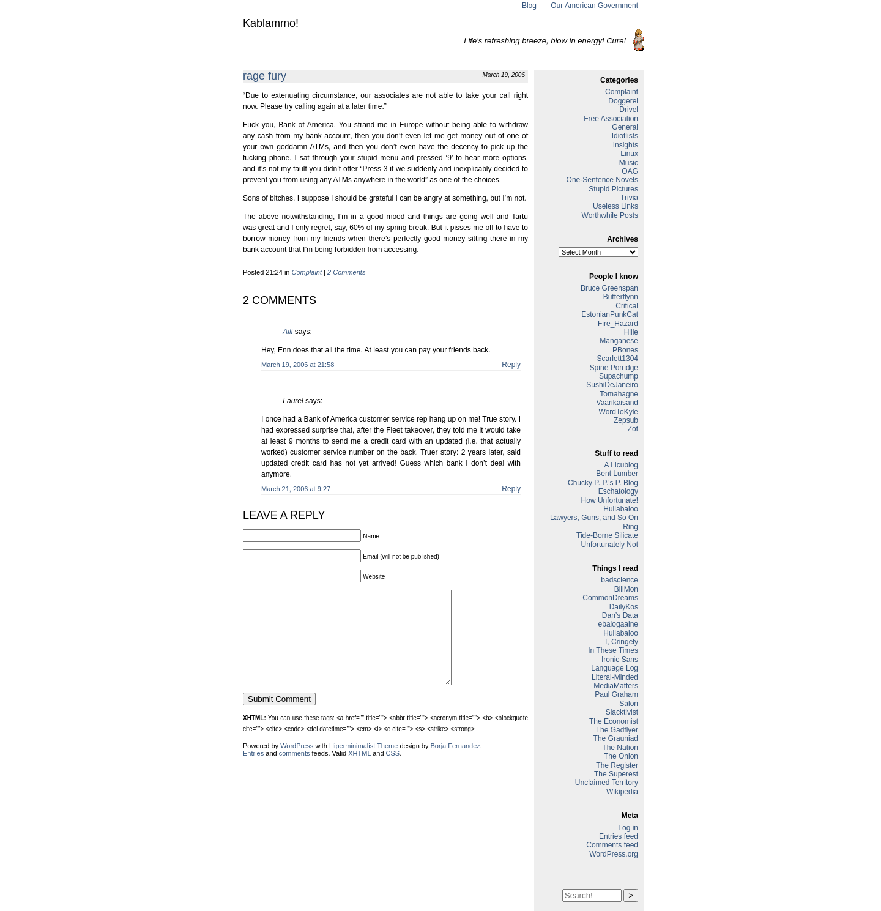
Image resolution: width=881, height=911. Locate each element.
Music (628, 162)
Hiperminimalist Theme (363, 764)
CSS (393, 771)
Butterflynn (620, 296)
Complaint (307, 272)
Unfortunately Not (609, 544)
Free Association (611, 118)
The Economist (613, 721)
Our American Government (594, 5)
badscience (619, 580)
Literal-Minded (615, 677)
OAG (630, 171)
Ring (630, 526)
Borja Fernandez (455, 764)
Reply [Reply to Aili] (511, 364)
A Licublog (621, 465)
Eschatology (618, 491)
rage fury (264, 76)
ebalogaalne (618, 624)
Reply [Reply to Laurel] (511, 489)
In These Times (613, 650)
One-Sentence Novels (602, 180)
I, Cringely (621, 642)
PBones (625, 350)
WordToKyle (618, 411)
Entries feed (618, 836)
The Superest (616, 774)
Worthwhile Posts (610, 215)
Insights (625, 145)
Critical (626, 306)
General (625, 127)
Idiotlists (625, 136)
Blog (529, 5)
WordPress (296, 764)
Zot (633, 429)
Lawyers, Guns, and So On (594, 517)
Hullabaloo (620, 509)
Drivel (628, 109)
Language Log (614, 668)
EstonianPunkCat (609, 314)
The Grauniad (615, 738)
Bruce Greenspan (609, 288)
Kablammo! (271, 23)
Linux (629, 153)
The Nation (620, 747)
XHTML (359, 771)
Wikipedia (622, 791)
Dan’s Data (620, 615)
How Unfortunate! (609, 500)
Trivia (629, 197)
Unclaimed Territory (606, 782)
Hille (631, 332)
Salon (628, 703)
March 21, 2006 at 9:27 (295, 489)
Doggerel (623, 101)
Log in (628, 828)
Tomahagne (619, 394)
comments (294, 771)
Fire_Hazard (618, 323)
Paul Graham (616, 694)
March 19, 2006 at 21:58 (297, 364)
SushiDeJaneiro (612, 385)
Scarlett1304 (617, 358)
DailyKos (623, 607)
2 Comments (346, 272)
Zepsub (626, 420)
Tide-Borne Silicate (607, 535)
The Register (617, 765)
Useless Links (615, 206)
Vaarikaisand (617, 402)
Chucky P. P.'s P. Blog (603, 482)
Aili (287, 331)
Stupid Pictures (613, 189)
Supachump (618, 376)
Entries (253, 771)
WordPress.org (613, 854)
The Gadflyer (617, 730)
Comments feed (612, 845)
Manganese (619, 341)
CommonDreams (610, 597)
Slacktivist (622, 712)
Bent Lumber (617, 473)
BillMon (626, 589)
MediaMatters (615, 686)
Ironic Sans (619, 659)
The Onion (621, 756)
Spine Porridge (614, 367)
